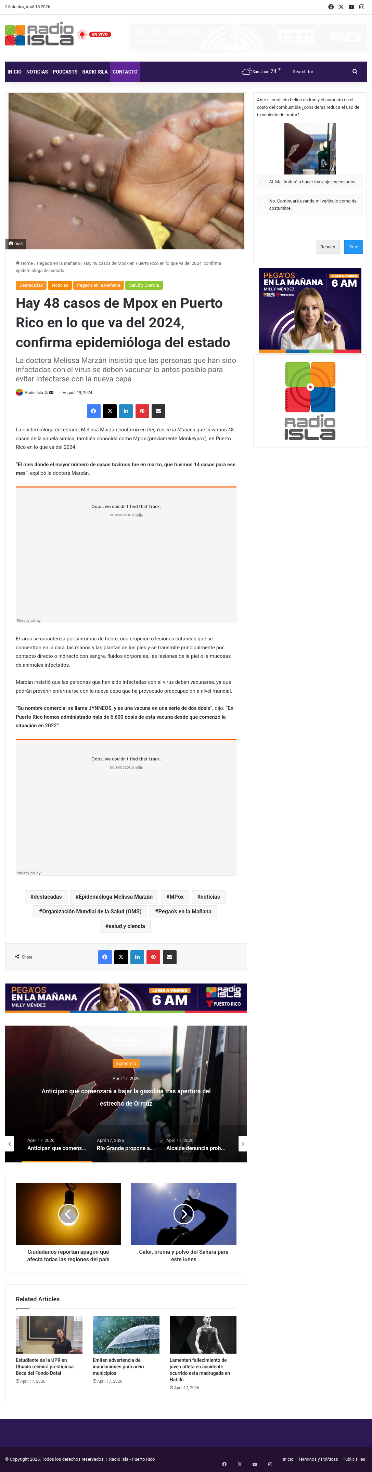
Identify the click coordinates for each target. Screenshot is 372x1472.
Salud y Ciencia (144, 285)
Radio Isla (95, 72)
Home (24, 263)
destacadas (48, 897)
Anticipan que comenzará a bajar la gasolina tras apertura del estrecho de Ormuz (126, 1102)
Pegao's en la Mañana (184, 912)
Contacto (125, 72)
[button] (310, 148)
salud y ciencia (126, 927)
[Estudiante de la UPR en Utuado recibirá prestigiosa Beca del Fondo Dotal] (49, 1335)
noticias (210, 897)
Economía (126, 1063)
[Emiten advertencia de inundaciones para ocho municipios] (126, 1335)
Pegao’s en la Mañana (58, 263)
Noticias (37, 72)
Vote (353, 246)
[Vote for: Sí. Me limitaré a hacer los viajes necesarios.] (310, 156)
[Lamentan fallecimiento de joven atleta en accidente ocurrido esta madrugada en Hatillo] (203, 1335)
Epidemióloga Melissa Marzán (116, 897)
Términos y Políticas (318, 1459)
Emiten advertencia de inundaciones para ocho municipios (118, 1367)
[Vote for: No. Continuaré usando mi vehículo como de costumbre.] (310, 204)
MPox (176, 897)
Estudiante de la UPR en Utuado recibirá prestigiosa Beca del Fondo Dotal (45, 1367)
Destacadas (31, 285)
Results (328, 246)
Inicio (15, 72)
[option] (126, 1094)
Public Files (354, 1459)
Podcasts (65, 72)
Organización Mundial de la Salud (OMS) (92, 912)
